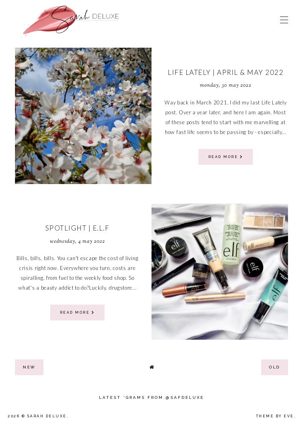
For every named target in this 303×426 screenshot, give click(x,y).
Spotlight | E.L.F (77, 228)
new (29, 367)
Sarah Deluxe (47, 416)
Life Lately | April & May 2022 (225, 72)
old (274, 367)
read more (225, 157)
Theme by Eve (275, 416)
